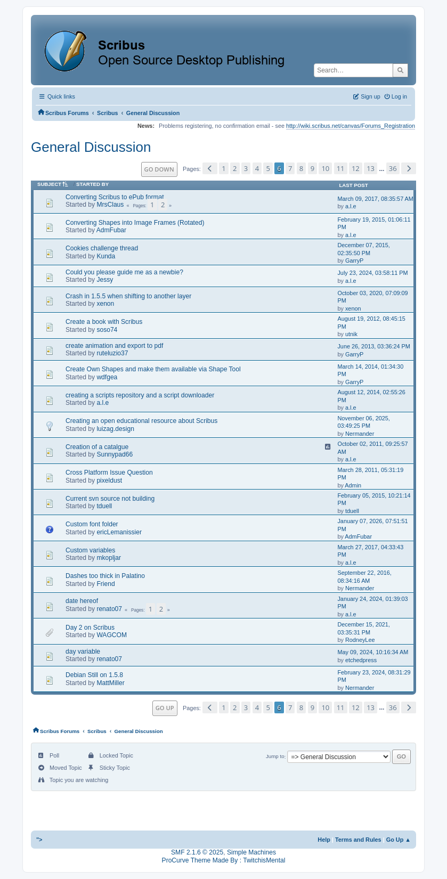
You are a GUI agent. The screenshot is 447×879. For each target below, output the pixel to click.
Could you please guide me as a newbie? (124, 272)
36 (393, 168)
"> (39, 839)
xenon (105, 303)
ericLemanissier (119, 532)
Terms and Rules (358, 839)
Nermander (359, 433)
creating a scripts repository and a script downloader (140, 395)
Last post (353, 185)
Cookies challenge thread (102, 248)
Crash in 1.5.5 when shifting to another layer (128, 296)
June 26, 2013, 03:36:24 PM (373, 346)
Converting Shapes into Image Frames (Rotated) (135, 222)
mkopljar (108, 557)
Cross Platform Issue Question (109, 472)
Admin (353, 485)
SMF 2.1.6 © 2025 (197, 852)
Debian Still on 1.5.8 (94, 675)
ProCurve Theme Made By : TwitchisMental (224, 860)
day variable (83, 651)
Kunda (105, 256)
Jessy (104, 279)
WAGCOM (111, 635)
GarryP (354, 260)
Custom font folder (92, 524)
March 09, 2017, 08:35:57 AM (375, 199)
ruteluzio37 (112, 353)
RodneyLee (360, 640)
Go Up (165, 708)
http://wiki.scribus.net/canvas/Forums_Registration (350, 126)
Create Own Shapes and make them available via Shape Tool (153, 369)
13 (371, 168)
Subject (54, 184)
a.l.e (350, 206)
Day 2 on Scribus (90, 627)
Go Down (159, 169)
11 (341, 168)
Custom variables (90, 550)
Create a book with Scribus (104, 321)
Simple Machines (251, 852)
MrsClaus (110, 204)
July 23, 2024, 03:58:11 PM (372, 273)
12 (356, 168)
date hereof (82, 601)
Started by (92, 184)
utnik (351, 334)
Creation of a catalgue (97, 447)
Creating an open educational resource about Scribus (141, 421)
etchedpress (361, 660)
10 (325, 168)
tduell (104, 506)
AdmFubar (111, 230)
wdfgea (106, 377)
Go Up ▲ (398, 839)
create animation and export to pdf (114, 345)
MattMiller (110, 683)
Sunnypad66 (114, 454)
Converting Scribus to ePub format (115, 197)
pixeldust (109, 480)
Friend (105, 584)
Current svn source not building (110, 498)
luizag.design (115, 429)
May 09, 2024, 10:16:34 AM (372, 652)
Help (324, 839)
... (382, 169)
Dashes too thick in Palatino (105, 576)
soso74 (106, 329)
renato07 (109, 609)
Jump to (275, 757)
